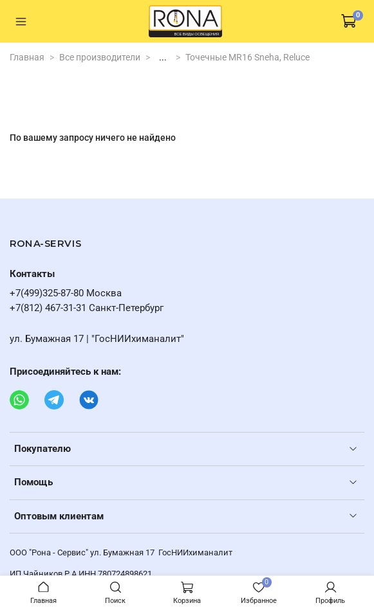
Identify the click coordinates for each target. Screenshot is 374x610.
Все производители (99, 57)
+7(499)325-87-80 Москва (66, 293)
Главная (27, 57)
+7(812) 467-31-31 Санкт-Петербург (87, 308)
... (163, 57)
